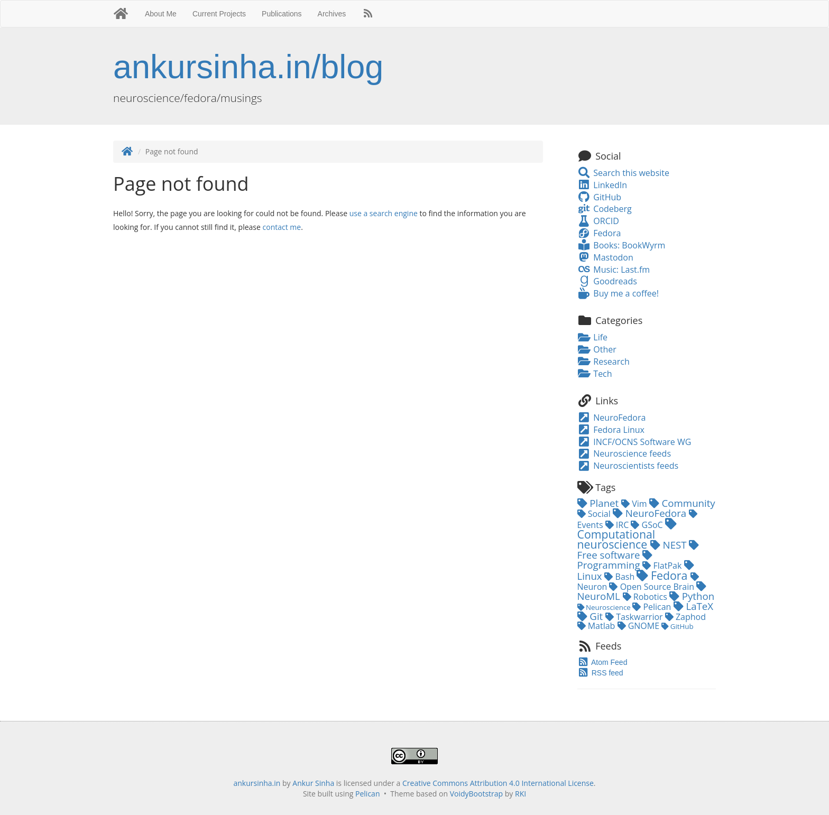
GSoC (648, 525)
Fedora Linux (610, 430)
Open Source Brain (652, 586)
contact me (282, 227)
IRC (618, 525)
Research (603, 361)
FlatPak (663, 565)
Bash (620, 576)
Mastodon (605, 257)
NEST (669, 544)
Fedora (599, 233)
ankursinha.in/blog (248, 66)
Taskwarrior (635, 617)
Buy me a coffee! (618, 293)
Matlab (597, 626)
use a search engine (383, 213)
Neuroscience (605, 607)
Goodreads (607, 281)
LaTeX (693, 606)
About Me (161, 14)
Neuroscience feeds (624, 453)
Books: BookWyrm (621, 245)
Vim (635, 504)
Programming (615, 560)
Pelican (652, 607)
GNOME (640, 626)
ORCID (598, 221)
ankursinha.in (256, 783)
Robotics (646, 597)
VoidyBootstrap (476, 794)
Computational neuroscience (626, 534)
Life (592, 337)
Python (691, 596)
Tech (594, 373)
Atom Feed (602, 662)
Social (595, 514)
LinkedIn (602, 185)
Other (596, 349)
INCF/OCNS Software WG (634, 442)
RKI (520, 794)
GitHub (599, 197)
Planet (599, 503)
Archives (332, 14)
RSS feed (600, 673)
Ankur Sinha (313, 783)
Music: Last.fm (613, 269)
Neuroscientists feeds (628, 465)
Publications (282, 14)
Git (591, 616)
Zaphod (685, 617)
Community (682, 503)
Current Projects (219, 14)
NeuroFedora (611, 417)
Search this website (623, 173)
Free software (638, 550)
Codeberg (604, 209)
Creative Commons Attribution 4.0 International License (498, 783)
